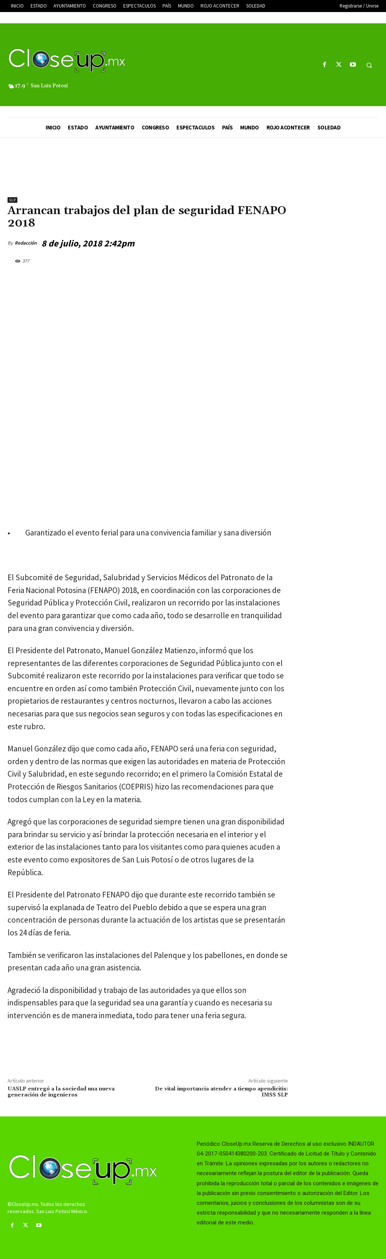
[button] (369, 65)
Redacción (26, 243)
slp (12, 200)
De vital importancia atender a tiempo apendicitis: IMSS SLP (221, 1092)
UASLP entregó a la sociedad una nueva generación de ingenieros (61, 1092)
